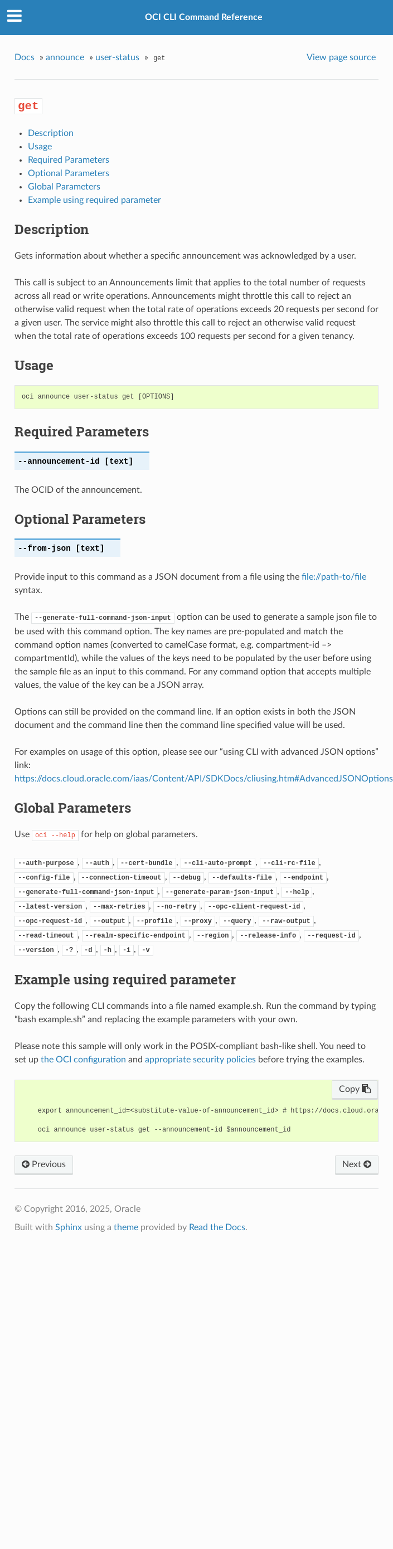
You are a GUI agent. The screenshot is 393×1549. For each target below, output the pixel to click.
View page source (341, 57)
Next (356, 1164)
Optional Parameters (68, 173)
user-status (117, 57)
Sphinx (68, 1227)
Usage (40, 146)
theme (126, 1227)
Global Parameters (64, 186)
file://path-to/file (334, 576)
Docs (24, 57)
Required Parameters (68, 160)
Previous (44, 1164)
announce (65, 57)
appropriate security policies (200, 1059)
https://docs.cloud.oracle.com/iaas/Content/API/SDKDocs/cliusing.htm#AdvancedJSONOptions (203, 778)
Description (51, 133)
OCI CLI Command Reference (204, 17)
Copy (355, 1089)
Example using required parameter (94, 200)
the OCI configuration (83, 1059)
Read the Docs (217, 1227)
